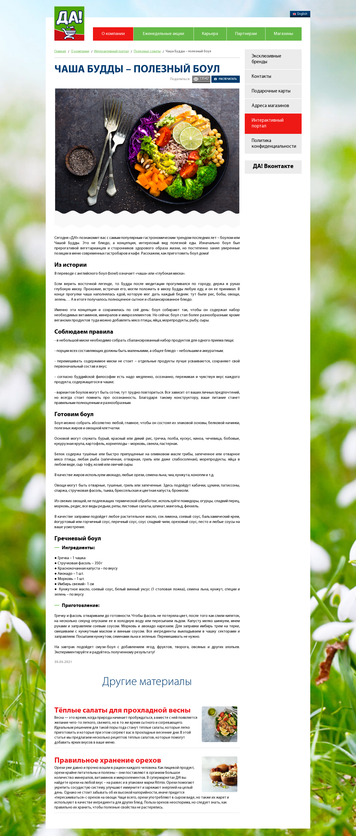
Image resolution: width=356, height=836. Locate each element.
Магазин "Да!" (69, 23)
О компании (113, 33)
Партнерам (246, 33)
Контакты (261, 76)
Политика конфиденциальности (274, 144)
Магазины (283, 33)
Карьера (210, 33)
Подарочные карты (271, 91)
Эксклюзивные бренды (266, 59)
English (300, 14)
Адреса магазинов (270, 106)
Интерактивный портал (268, 123)
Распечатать (228, 79)
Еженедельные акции (163, 33)
